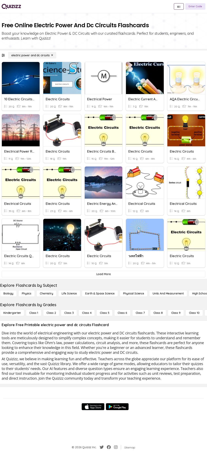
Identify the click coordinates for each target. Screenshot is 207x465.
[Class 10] (194, 313)
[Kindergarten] (12, 313)
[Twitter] (102, 447)
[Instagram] (116, 447)
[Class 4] (87, 313)
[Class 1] (33, 313)
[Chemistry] (46, 293)
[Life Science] (69, 293)
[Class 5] (104, 313)
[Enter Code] (195, 6)
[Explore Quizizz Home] (11, 6)
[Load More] (103, 274)
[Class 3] (69, 313)
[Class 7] (140, 313)
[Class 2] (51, 313)
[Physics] (26, 293)
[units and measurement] (168, 293)
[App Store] (93, 406)
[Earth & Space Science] (100, 293)
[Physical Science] (134, 293)
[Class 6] (122, 313)
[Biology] (8, 293)
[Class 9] (176, 313)
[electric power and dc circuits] (32, 55)
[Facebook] (109, 447)
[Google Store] (117, 406)
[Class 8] (158, 313)
